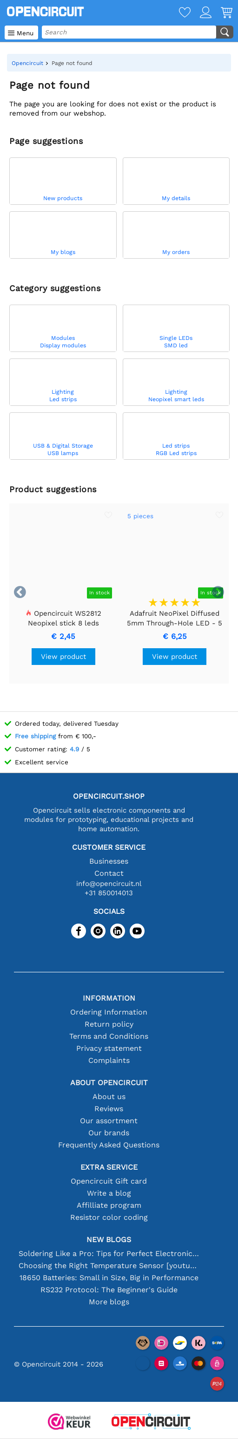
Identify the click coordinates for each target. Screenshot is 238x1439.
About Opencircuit (109, 1082)
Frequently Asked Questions (108, 1144)
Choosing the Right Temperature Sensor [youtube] (109, 1265)
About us (109, 1096)
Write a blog (109, 1193)
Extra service (109, 1167)
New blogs (108, 1239)
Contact (109, 873)
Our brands (108, 1132)
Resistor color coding (109, 1217)
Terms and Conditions (108, 1036)
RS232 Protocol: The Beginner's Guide (109, 1289)
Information (109, 998)
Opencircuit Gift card (109, 1181)
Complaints (109, 1060)
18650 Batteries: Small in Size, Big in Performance (109, 1277)
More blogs (109, 1301)
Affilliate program (109, 1205)
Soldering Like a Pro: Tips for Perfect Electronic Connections (109, 1253)
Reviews (108, 1108)
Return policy (109, 1024)
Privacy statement (109, 1048)
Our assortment (109, 1120)
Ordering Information (108, 1012)
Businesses (108, 861)
